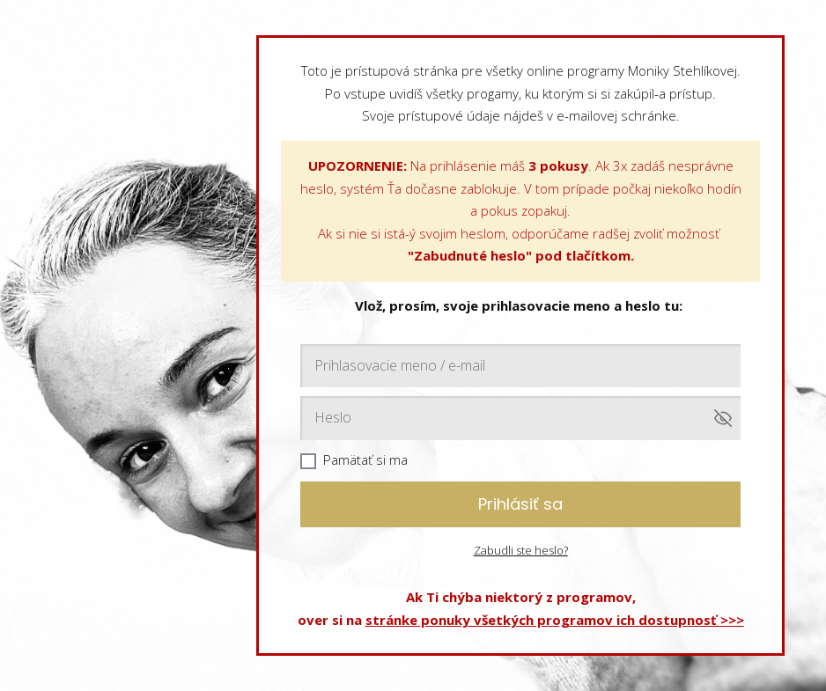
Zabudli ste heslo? (521, 550)
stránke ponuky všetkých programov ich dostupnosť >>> (554, 620)
